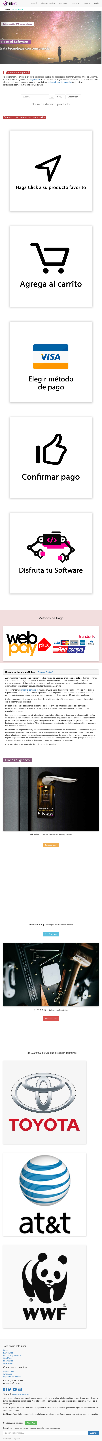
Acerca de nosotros (21, 1394)
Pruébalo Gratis (50, 1019)
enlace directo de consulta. (60, 82)
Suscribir (93, 1433)
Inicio (5, 1350)
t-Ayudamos (34, 79)
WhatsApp (7, 1374)
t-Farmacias (8, 1361)
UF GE (60, 97)
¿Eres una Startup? (45, 672)
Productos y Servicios (12, 1355)
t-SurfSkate (7, 1358)
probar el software (28, 690)
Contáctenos (8, 1371)
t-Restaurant (8, 1363)
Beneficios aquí (51, 934)
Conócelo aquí (50, 845)
